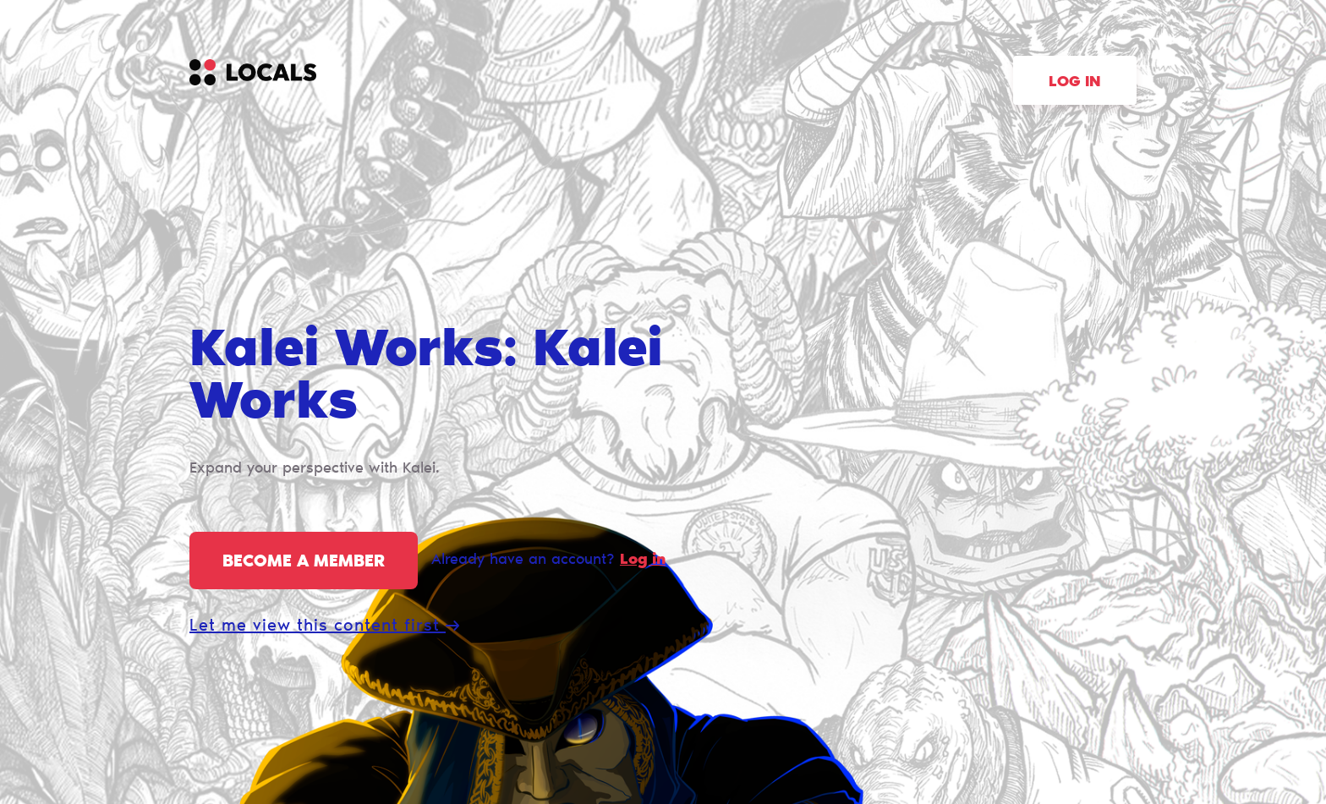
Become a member (303, 562)
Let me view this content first (324, 626)
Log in (1075, 82)
